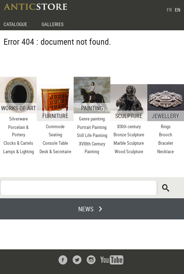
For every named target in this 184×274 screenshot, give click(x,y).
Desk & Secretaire (55, 151)
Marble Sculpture (129, 143)
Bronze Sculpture (129, 134)
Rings (166, 126)
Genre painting (92, 119)
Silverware (18, 119)
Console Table (55, 143)
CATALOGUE (15, 24)
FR (169, 9)
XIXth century (129, 126)
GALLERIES (52, 24)
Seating (55, 134)
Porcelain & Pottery (18, 131)
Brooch (165, 134)
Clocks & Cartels (18, 143)
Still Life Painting (92, 135)
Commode (55, 126)
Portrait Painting (91, 127)
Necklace (165, 151)
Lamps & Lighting (18, 151)
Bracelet (165, 143)
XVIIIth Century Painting (92, 148)
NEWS (85, 209)
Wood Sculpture (129, 151)
